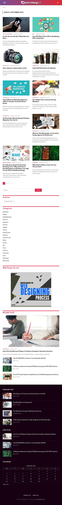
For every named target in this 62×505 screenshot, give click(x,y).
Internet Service (7, 237)
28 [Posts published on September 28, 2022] (23, 481)
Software (5, 250)
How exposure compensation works (15, 68)
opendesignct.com (40, 499)
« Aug (4, 484)
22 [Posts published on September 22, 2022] (31, 479)
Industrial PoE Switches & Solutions (44, 68)
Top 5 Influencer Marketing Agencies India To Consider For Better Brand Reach (15, 101)
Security (5, 242)
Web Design (6, 258)
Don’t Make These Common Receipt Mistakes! (44, 100)
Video (4, 255)
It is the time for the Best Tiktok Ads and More (16, 37)
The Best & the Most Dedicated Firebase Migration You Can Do (16, 119)
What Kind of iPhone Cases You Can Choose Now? (44, 166)
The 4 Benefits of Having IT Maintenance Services (27, 411)
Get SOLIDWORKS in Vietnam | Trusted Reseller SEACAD (29, 358)
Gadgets (5, 227)
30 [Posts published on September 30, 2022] (39, 481)
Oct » (7, 484)
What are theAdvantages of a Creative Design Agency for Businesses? (45, 134)
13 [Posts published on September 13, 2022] (15, 476)
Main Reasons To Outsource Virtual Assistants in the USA (29, 393)
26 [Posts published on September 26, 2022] (6, 481)
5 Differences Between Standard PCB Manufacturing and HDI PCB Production (35, 366)
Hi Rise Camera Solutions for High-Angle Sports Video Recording (31, 420)
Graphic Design (7, 162)
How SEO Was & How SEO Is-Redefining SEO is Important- (45, 37)
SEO (33, 34)
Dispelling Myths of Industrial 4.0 (22, 402)
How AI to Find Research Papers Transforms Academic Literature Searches (27, 351)
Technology (6, 65)
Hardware (35, 162)
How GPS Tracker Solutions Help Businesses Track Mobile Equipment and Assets (36, 374)
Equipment (5, 222)
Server (4, 248)
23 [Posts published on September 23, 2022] (39, 479)
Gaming (5, 230)
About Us (36, 495)
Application (5, 212)
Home (4, 7)
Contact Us (27, 495)
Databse (5, 214)
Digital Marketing (7, 34)
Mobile (4, 240)
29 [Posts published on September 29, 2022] (31, 481)
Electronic (5, 219)
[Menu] (5, 2)
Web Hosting (6, 260)
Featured (5, 224)
